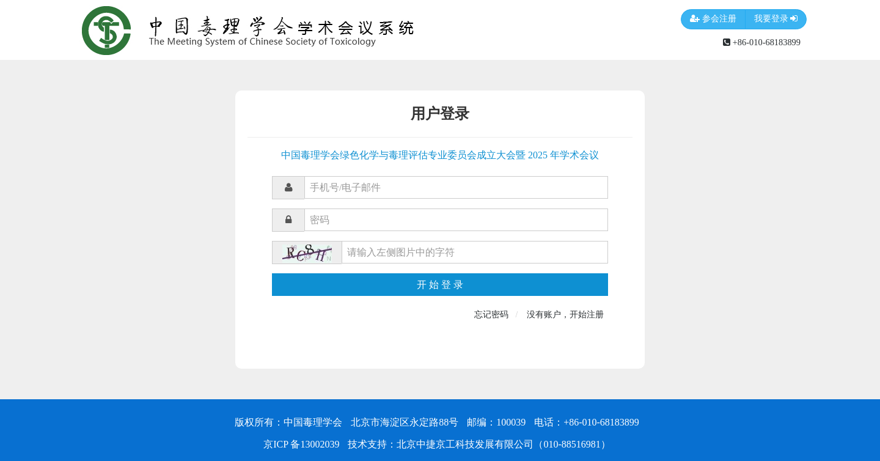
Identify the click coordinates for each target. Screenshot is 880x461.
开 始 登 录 (440, 284)
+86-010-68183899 (762, 42)
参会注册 (713, 19)
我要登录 (776, 19)
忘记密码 (491, 314)
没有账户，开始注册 (565, 314)
